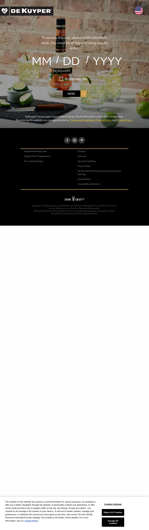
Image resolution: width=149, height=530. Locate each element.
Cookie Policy (124, 120)
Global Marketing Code (35, 151)
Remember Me (76, 79)
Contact (81, 151)
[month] (41, 61)
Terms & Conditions (87, 161)
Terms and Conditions (82, 120)
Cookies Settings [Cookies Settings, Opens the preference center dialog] (113, 504)
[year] (107, 61)
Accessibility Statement (89, 184)
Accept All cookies (113, 522)
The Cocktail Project (33, 161)
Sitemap (82, 156)
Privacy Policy (103, 120)
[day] (71, 61)
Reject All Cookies (113, 512)
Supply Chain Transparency (37, 156)
